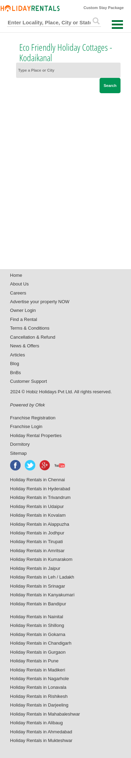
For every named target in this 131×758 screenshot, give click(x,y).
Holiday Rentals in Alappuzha (39, 524)
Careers (18, 293)
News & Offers (24, 345)
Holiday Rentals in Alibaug (36, 722)
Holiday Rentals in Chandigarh (41, 643)
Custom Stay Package (103, 8)
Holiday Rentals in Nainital (36, 616)
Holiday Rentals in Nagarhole (39, 678)
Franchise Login (26, 426)
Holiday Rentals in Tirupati (36, 541)
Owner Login (23, 310)
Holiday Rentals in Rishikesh (39, 696)
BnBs (15, 372)
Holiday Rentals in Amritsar (37, 550)
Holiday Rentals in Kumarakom (41, 559)
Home (16, 275)
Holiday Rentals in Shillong (37, 625)
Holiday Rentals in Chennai (37, 479)
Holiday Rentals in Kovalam (38, 515)
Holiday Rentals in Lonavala (38, 687)
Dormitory (20, 444)
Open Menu (117, 24)
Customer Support (28, 381)
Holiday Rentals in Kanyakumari (42, 594)
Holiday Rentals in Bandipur (38, 603)
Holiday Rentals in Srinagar (37, 586)
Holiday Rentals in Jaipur (35, 568)
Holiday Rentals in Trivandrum (40, 497)
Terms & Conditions (30, 328)
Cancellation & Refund (32, 337)
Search (110, 85)
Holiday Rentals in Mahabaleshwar (45, 714)
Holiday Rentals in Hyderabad (40, 488)
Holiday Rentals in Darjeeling (39, 705)
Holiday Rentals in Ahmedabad (41, 731)
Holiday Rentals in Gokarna (37, 634)
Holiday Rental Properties (35, 435)
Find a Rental (23, 319)
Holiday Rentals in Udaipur (37, 506)
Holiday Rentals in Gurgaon (38, 652)
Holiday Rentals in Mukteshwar (41, 740)
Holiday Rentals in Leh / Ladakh (42, 577)
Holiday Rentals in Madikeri (37, 669)
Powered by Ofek (27, 405)
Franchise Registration (33, 417)
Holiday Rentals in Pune (34, 660)
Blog (14, 363)
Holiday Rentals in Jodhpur (37, 532)
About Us (19, 284)
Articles (17, 354)
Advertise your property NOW (40, 301)
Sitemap (18, 453)
